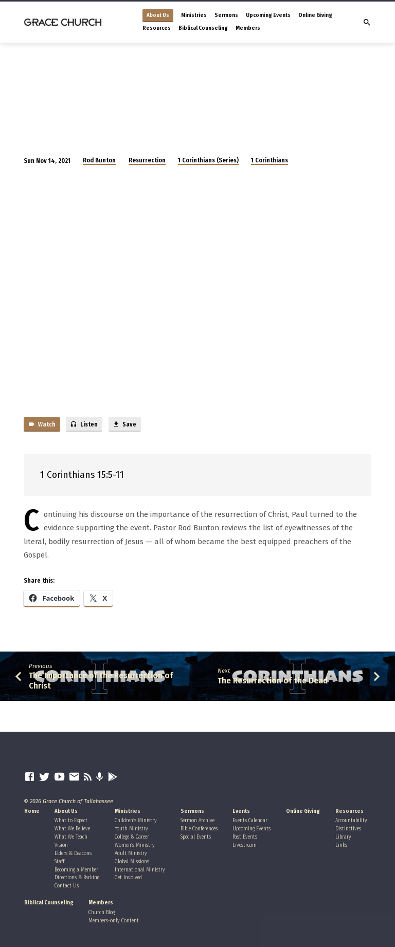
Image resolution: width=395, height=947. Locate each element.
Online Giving (315, 15)
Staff (59, 861)
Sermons (226, 15)
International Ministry (140, 869)
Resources (156, 28)
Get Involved (128, 877)
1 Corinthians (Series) (208, 160)
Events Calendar (249, 820)
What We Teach (71, 836)
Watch (42, 424)
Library (343, 836)
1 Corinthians (269, 160)
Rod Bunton (99, 160)
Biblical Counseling (203, 28)
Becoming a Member (76, 869)
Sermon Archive (197, 820)
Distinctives (348, 828)
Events (241, 811)
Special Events (196, 836)
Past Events (244, 836)
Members (248, 28)
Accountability (351, 820)
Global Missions (132, 861)
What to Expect (71, 820)
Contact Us (67, 885)
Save (124, 424)
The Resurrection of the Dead (273, 680)
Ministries (194, 15)
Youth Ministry (131, 828)
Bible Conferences (199, 828)
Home (32, 811)
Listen (84, 424)
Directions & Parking (77, 877)
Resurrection (147, 160)
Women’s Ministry (135, 845)
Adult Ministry (131, 853)
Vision (61, 845)
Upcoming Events (268, 15)
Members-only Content (113, 920)
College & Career (132, 836)
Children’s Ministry (136, 820)
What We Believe (72, 828)
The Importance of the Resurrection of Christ (101, 680)
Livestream (244, 845)
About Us (158, 15)
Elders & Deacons (73, 853)
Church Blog (101, 912)
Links (341, 845)
